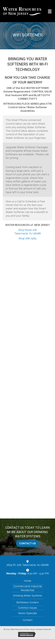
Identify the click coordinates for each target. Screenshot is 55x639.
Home (27, 580)
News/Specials (27, 613)
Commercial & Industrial (27, 586)
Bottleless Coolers (27, 602)
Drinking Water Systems (27, 595)
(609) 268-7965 (27, 238)
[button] (27, 543)
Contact (27, 619)
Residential (27, 590)
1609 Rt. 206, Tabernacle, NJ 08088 (27, 564)
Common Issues (27, 607)
